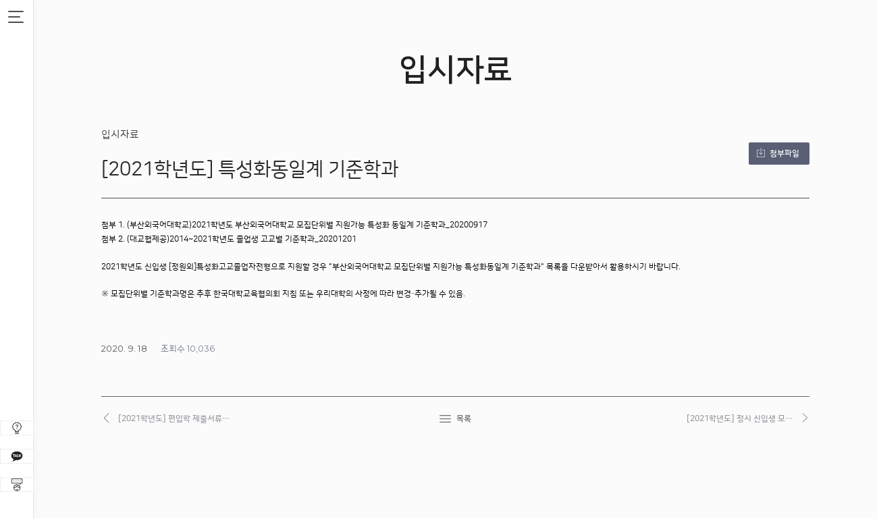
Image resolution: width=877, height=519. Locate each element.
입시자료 (120, 134)
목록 (463, 418)
